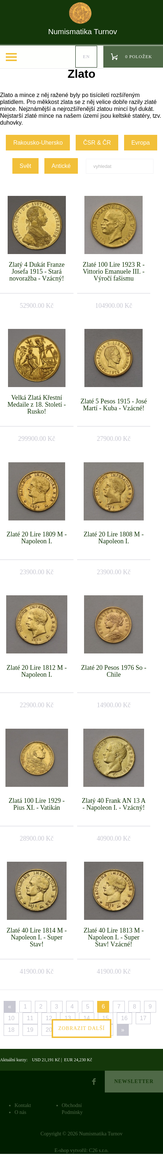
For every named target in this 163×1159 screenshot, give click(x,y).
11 (30, 1018)
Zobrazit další (81, 1028)
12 (49, 1018)
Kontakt (23, 1105)
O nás (20, 1112)
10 (11, 1018)
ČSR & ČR (97, 143)
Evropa (140, 143)
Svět (25, 166)
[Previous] (10, 1007)
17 (143, 1018)
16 (124, 1018)
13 (67, 1018)
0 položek (138, 56)
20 (49, 1030)
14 (86, 1018)
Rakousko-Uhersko (38, 143)
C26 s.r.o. (99, 1150)
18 (11, 1030)
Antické (61, 166)
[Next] (123, 1030)
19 (30, 1030)
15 (105, 1018)
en (86, 56)
